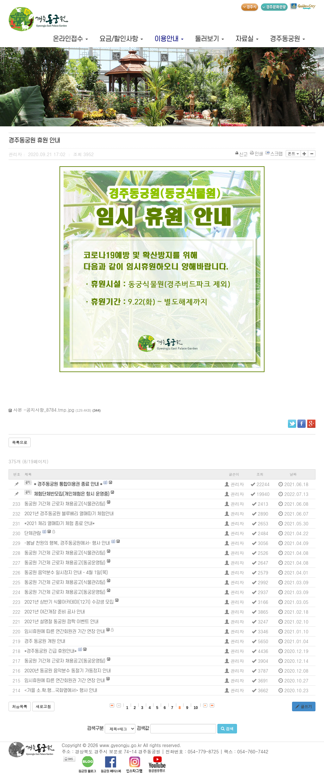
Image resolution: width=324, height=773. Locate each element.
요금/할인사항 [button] (121, 39)
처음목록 (19, 706)
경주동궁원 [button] (287, 39)
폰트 (293, 153)
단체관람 (32, 533)
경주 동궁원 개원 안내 (44, 641)
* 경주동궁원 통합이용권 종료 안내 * (68, 484)
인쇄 (257, 154)
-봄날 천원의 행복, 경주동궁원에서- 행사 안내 (67, 543)
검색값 (176, 728)
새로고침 (43, 706)
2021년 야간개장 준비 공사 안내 (54, 612)
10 (196, 708)
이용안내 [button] (169, 39)
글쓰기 (304, 706)
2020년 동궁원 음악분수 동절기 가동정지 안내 (67, 671)
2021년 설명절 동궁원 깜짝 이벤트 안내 (61, 621)
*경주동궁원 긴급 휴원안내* (50, 651)
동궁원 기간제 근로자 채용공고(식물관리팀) (64, 504)
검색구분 (111, 728)
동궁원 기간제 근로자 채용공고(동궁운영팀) (64, 563)
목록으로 (19, 442)
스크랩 (274, 154)
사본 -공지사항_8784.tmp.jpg (43, 410)
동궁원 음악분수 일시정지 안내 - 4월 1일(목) (66, 572)
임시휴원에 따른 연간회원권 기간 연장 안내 (64, 631)
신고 (241, 154)
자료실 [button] (247, 39)
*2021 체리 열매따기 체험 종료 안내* (59, 523)
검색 (227, 728)
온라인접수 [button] (70, 39)
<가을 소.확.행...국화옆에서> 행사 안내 (60, 690)
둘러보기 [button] (209, 39)
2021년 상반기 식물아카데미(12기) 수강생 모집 (69, 602)
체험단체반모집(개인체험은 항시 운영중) (71, 494)
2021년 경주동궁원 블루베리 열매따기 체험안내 (69, 513)
